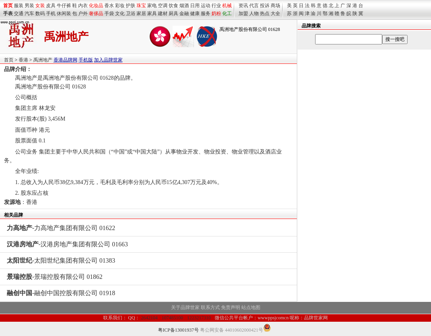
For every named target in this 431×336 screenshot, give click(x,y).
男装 (29, 5)
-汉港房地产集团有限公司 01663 (67, 244)
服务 (205, 13)
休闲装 (64, 13)
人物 (254, 13)
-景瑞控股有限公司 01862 (54, 276)
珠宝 (141, 5)
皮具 (51, 5)
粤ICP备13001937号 (178, 330)
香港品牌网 (65, 60)
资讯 (243, 5)
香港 (23, 60)
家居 (141, 13)
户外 (83, 13)
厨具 (173, 13)
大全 (275, 13)
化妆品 (96, 5)
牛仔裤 (64, 5)
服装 (18, 5)
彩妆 (120, 5)
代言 (254, 5)
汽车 (29, 13)
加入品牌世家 (108, 60)
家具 (152, 13)
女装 (40, 5)
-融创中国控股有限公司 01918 (61, 293)
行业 (216, 5)
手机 (51, 13)
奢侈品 (96, 13)
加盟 (243, 13)
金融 (184, 13)
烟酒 (184, 5)
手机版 (86, 60)
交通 (18, 13)
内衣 (83, 5)
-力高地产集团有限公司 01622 (61, 228)
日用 (195, 5)
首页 (8, 60)
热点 (264, 13)
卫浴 (130, 13)
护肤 (130, 5)
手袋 (109, 13)
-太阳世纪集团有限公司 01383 (61, 260)
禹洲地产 (42, 60)
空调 (162, 5)
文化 (120, 13)
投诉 (264, 5)
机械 (227, 5)
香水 (109, 5)
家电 (152, 5)
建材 (162, 13)
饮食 (173, 5)
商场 (275, 5)
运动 (205, 5)
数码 (40, 13)
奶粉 (216, 13)
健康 (195, 13)
